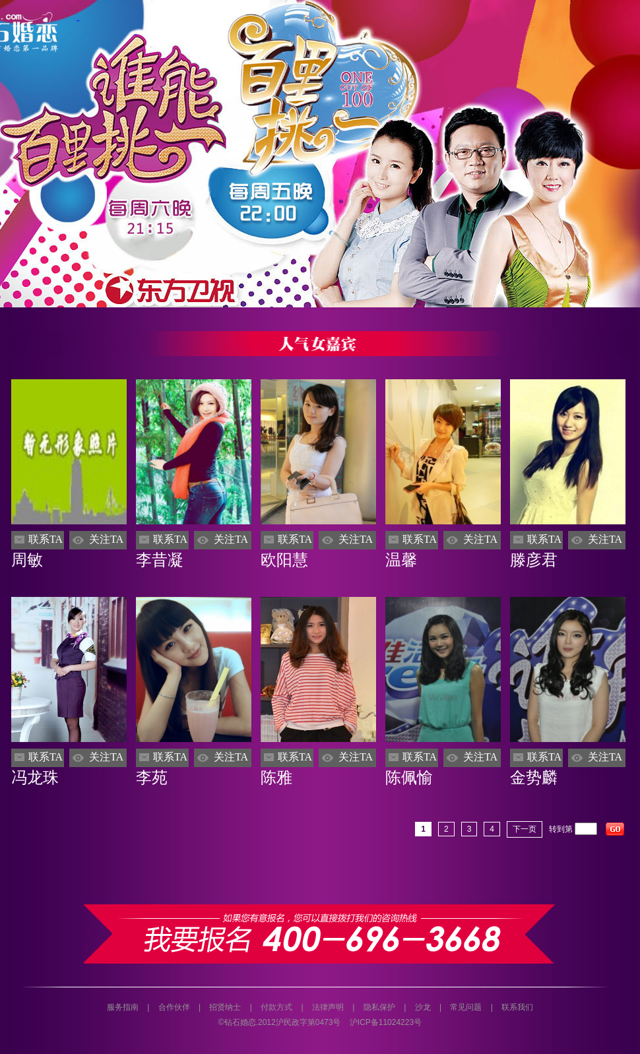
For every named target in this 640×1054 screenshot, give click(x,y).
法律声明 (328, 1007)
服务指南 (123, 1007)
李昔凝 (159, 560)
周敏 (27, 560)
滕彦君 (534, 560)
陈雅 (276, 777)
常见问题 (466, 1007)
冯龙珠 (35, 777)
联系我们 (517, 1007)
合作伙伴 (174, 1007)
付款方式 (276, 1007)
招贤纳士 (225, 1007)
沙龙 (423, 1007)
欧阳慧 (284, 560)
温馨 (401, 560)
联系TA (45, 539)
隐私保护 (379, 1007)
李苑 (152, 777)
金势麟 (534, 777)
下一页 (524, 829)
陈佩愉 (409, 777)
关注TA (106, 539)
